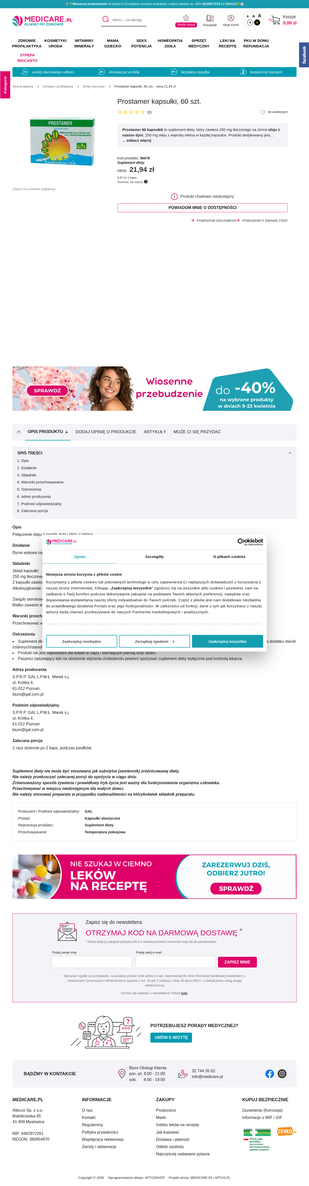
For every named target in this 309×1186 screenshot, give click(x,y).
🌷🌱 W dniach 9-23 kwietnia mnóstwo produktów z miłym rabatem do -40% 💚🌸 (154, 4)
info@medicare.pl (207, 1078)
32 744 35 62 (203, 1072)
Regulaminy (92, 1126)
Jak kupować (167, 1134)
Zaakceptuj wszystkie (227, 641)
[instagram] (282, 1075)
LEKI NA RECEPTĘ (227, 43)
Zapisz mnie (238, 964)
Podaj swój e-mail (148, 954)
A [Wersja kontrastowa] (257, 22)
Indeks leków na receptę (177, 1126)
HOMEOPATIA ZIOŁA (170, 43)
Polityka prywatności (100, 1134)
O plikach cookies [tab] (229, 556)
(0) (149, 112)
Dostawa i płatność (173, 1141)
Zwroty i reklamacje (99, 1148)
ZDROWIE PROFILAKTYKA (26, 43)
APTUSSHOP (155, 1179)
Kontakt (89, 1119)
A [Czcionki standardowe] (248, 16)
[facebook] (269, 1075)
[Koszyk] (274, 20)
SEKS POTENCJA (141, 43)
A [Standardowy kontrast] (250, 22)
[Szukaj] (104, 20)
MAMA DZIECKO (112, 43)
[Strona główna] (22, 86)
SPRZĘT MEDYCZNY (198, 43)
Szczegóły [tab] (154, 556)
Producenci (166, 1112)
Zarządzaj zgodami (154, 641)
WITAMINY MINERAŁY (84, 43)
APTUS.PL (222, 1179)
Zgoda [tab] (80, 556)
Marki (161, 1119)
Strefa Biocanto (27, 58)
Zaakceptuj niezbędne (81, 641)
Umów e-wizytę (171, 1039)
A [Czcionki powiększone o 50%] (253, 16)
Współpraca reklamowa (102, 1141)
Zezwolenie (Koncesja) (262, 1112)
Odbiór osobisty (170, 1148)
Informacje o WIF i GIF (262, 1119)
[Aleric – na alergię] (123, 20)
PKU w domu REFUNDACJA (256, 43)
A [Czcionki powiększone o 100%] (259, 16)
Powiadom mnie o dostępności (202, 208)
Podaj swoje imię (64, 954)
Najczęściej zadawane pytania (182, 1155)
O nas (87, 1112)
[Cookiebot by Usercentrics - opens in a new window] (241, 542)
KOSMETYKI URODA (55, 43)
